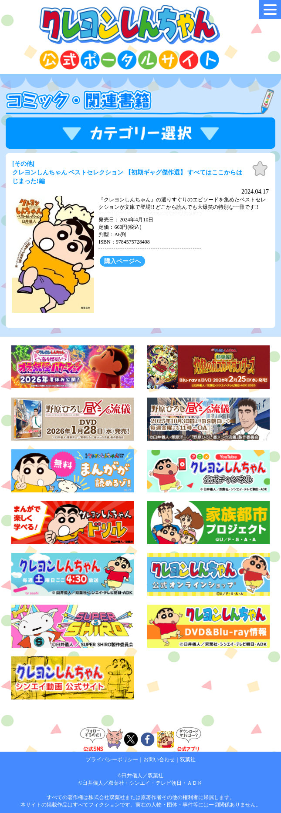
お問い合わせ (159, 759)
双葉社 (188, 759)
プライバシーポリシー (112, 759)
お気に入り (260, 169)
